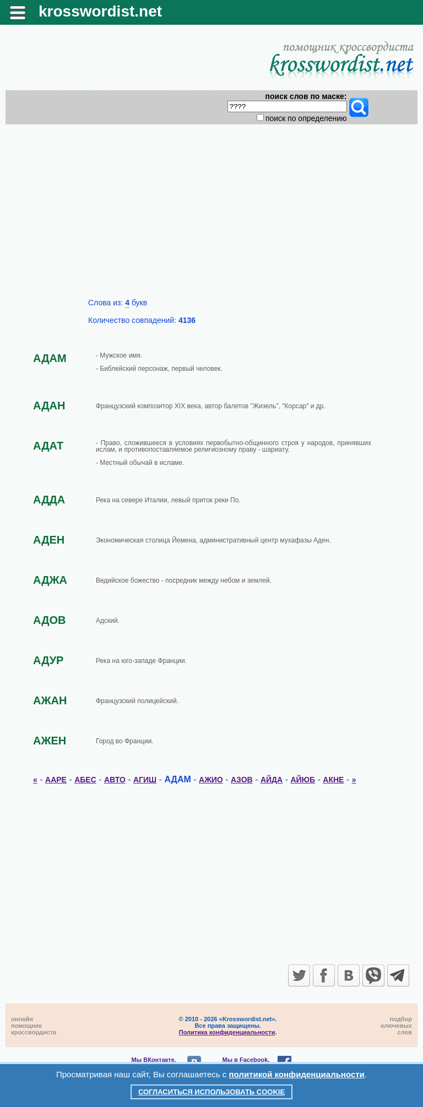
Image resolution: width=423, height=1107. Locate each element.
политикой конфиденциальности (297, 1074)
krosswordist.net (100, 11)
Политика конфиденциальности (227, 1032)
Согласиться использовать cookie (211, 1092)
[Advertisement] (212, 216)
